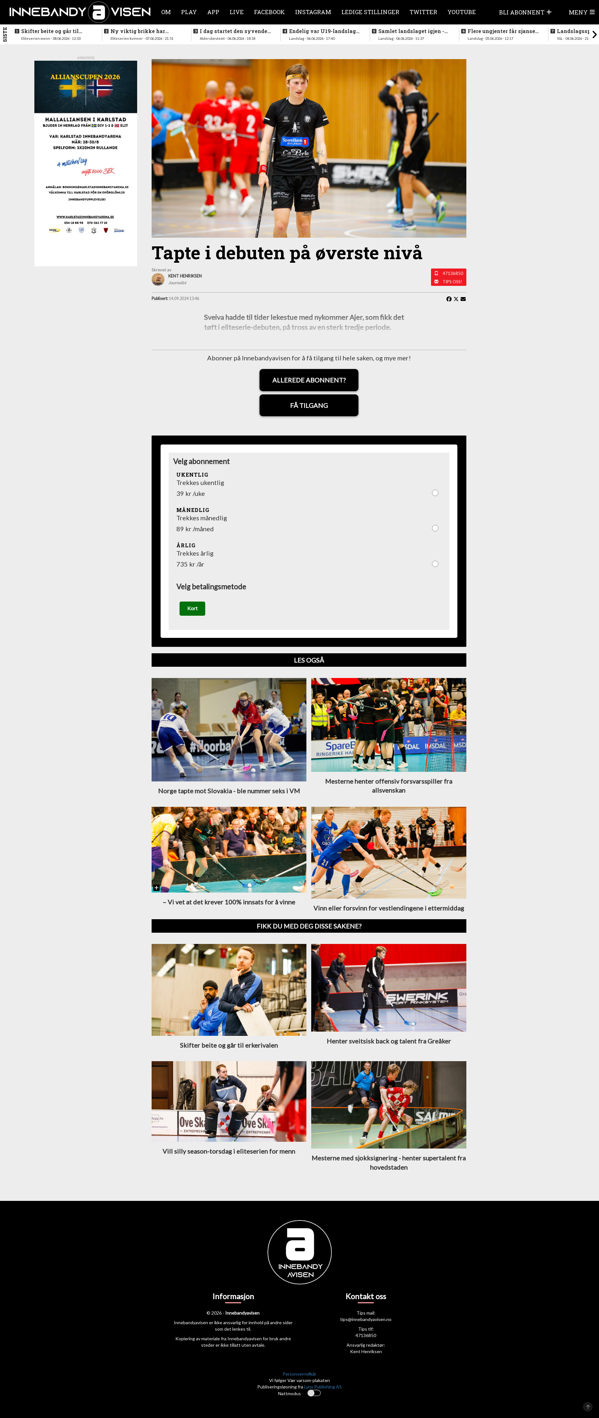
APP (213, 12)
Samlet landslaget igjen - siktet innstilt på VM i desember (411, 31)
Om (166, 12)
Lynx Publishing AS (323, 1387)
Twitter (423, 12)
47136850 (453, 273)
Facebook (269, 12)
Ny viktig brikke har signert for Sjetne (137, 31)
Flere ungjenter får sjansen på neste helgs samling (503, 31)
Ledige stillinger (370, 12)
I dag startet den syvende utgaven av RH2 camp (233, 31)
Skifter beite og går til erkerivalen (50, 31)
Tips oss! (452, 281)
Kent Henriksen (366, 1352)
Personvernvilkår (299, 1375)
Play (189, 12)
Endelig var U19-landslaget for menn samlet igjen (325, 31)
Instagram (313, 12)
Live (237, 12)
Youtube (461, 12)
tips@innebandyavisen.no (366, 1320)
